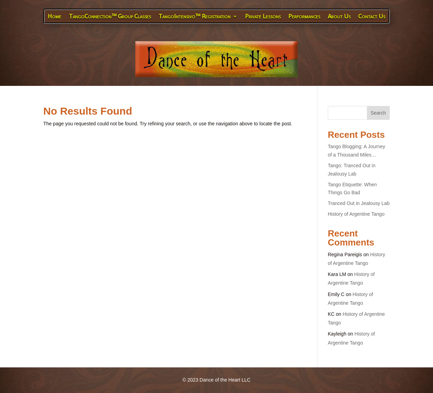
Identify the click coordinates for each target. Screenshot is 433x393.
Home (54, 16)
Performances (304, 16)
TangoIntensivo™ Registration (195, 16)
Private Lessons (263, 16)
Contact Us (371, 16)
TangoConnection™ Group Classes (110, 16)
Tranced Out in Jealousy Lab (358, 203)
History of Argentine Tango (356, 214)
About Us (339, 16)
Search (378, 113)
